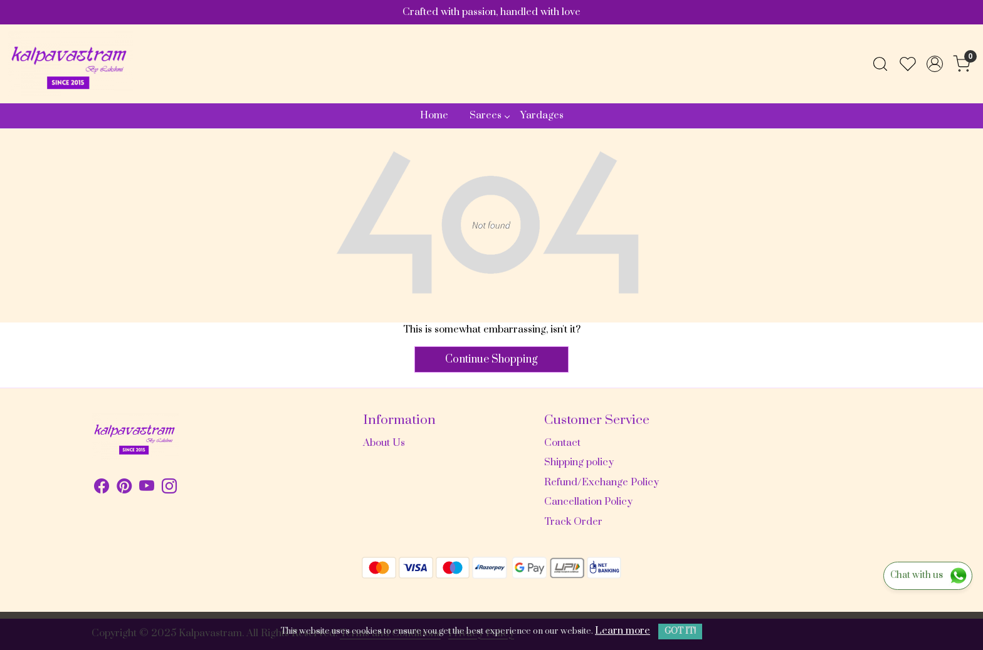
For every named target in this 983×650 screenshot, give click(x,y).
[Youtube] (147, 488)
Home (434, 115)
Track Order (573, 521)
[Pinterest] (124, 488)
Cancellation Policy (588, 501)
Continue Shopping (491, 359)
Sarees (489, 115)
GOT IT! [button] (680, 631)
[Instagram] (169, 488)
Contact (562, 442)
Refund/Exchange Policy (601, 482)
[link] (880, 64)
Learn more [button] (622, 630)
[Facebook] (102, 488)
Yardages (542, 115)
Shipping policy (579, 462)
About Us (384, 442)
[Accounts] (935, 64)
